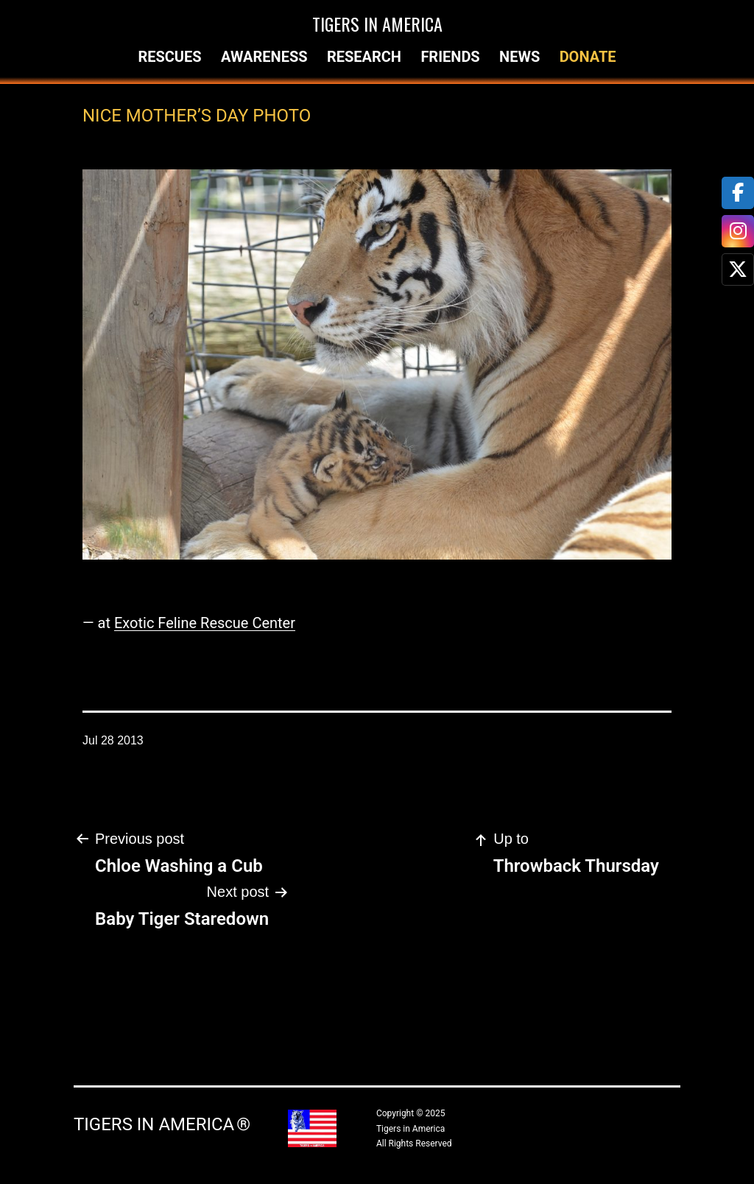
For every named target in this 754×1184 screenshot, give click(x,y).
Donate (588, 57)
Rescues (169, 57)
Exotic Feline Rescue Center (204, 623)
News (519, 57)
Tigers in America (377, 23)
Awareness (264, 57)
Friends (449, 57)
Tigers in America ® (162, 1124)
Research (364, 57)
